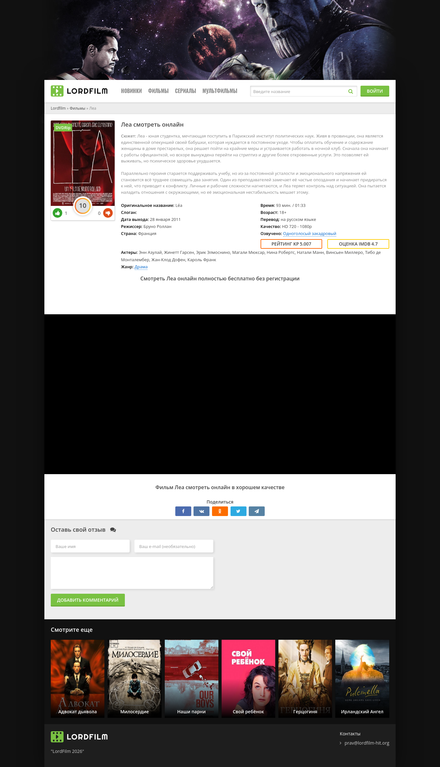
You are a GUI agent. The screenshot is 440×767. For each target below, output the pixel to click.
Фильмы (158, 91)
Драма (141, 267)
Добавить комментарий (87, 600)
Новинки (131, 91)
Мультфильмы (219, 91)
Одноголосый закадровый (310, 233)
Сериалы (185, 91)
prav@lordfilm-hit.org (367, 743)
